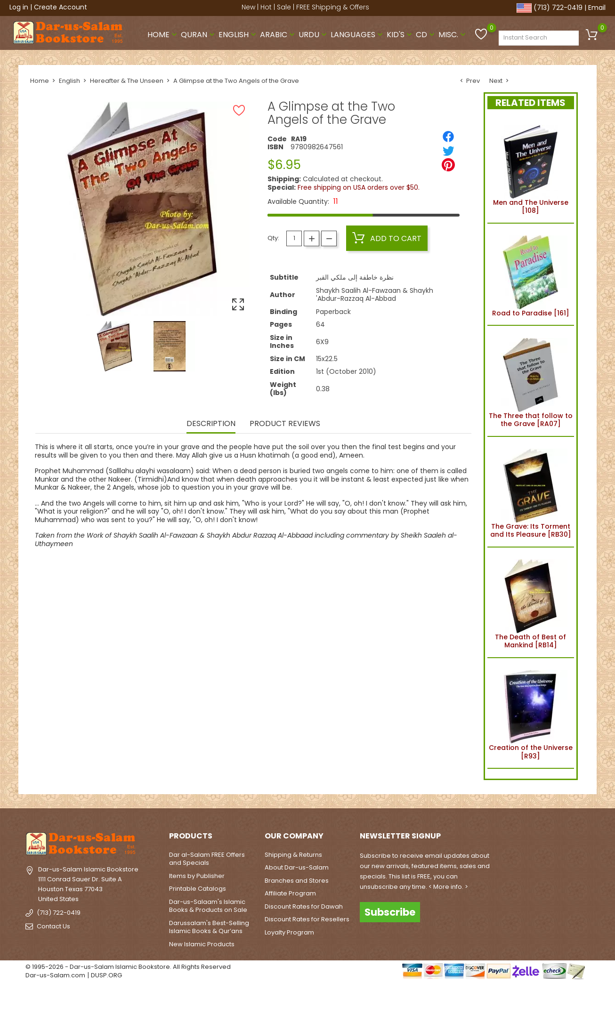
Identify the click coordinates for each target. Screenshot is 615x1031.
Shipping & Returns (293, 854)
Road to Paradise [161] (530, 274)
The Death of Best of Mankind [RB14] (530, 602)
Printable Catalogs (197, 888)
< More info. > (448, 886)
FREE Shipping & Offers (332, 7)
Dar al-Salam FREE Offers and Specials (207, 859)
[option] (114, 346)
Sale (284, 7)
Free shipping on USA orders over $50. (359, 187)
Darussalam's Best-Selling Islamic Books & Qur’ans (209, 927)
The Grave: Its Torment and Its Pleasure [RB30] (530, 492)
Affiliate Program (290, 893)
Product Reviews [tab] (285, 424)
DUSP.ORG (106, 975)
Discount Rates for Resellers (307, 919)
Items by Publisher (197, 875)
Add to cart (386, 238)
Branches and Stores (297, 880)
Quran (199, 34)
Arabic (278, 34)
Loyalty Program (289, 932)
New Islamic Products (202, 944)
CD (426, 34)
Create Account (60, 7)
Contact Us (53, 926)
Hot (266, 7)
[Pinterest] (448, 164)
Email (597, 7)
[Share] (448, 136)
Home (163, 34)
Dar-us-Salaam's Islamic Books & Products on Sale (208, 906)
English (238, 34)
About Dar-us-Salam (297, 867)
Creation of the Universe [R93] (531, 713)
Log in (18, 7)
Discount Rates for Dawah (304, 906)
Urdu (314, 34)
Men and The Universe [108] (530, 168)
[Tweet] (448, 150)
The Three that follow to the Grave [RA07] (531, 380)
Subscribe (389, 911)
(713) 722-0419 (558, 7)
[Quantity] (294, 238)
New (248, 7)
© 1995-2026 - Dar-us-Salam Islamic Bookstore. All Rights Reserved (128, 966)
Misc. (453, 34)
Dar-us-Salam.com (55, 975)
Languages (358, 34)
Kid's (400, 34)
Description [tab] (210, 424)
